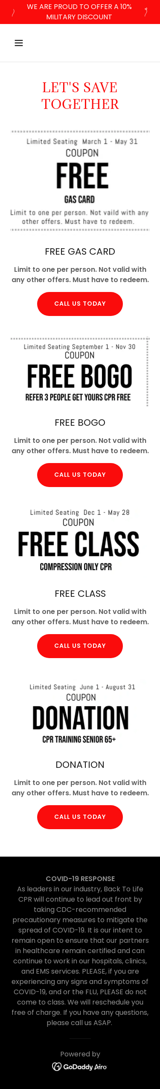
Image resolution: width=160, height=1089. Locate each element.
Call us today (80, 303)
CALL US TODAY (80, 645)
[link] (80, 1066)
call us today (80, 474)
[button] (26, 42)
